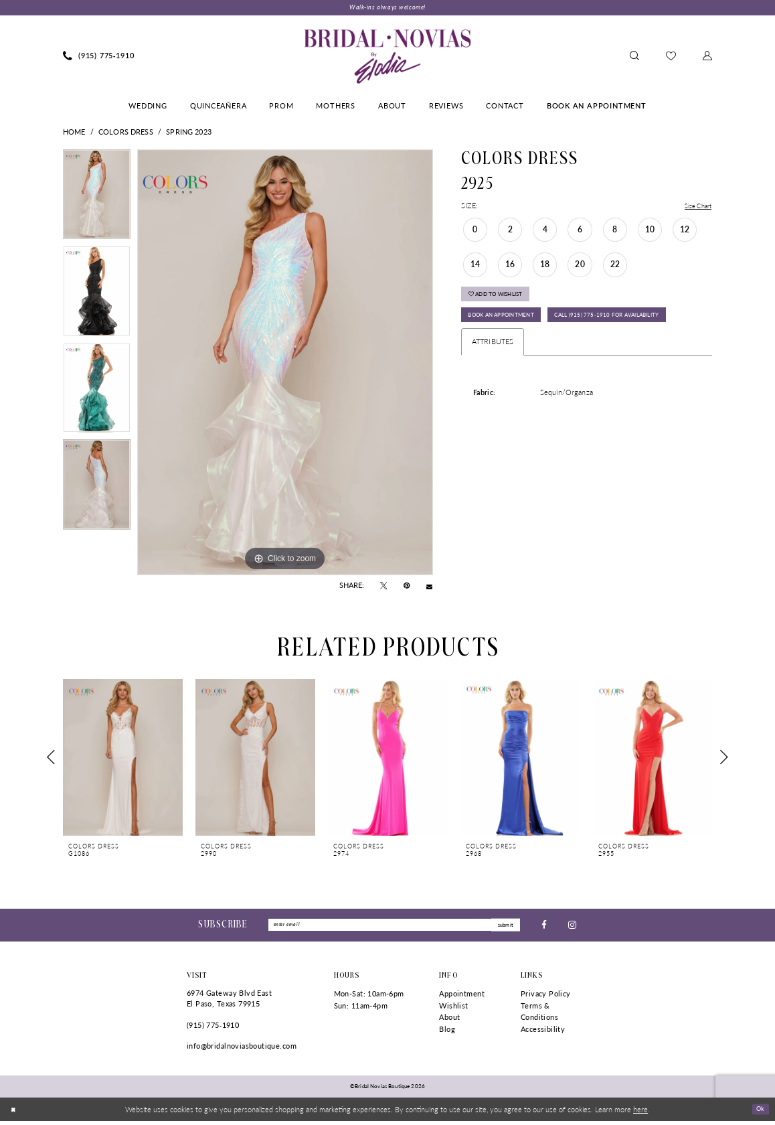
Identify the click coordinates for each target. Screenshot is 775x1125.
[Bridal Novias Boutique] (387, 57)
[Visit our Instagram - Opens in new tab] (572, 927)
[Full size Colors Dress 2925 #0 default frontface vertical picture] (285, 363)
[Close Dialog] (14, 1113)
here (640, 1113)
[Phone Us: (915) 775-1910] (99, 57)
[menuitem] (99, 57)
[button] (707, 57)
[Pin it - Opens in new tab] (406, 587)
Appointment (462, 997)
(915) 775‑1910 (213, 1028)
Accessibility (543, 1033)
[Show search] (634, 57)
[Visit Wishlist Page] (671, 57)
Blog (447, 1033)
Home (74, 133)
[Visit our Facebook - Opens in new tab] (544, 927)
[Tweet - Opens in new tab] (383, 587)
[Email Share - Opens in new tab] (429, 587)
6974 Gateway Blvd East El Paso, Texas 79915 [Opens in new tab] (229, 1002)
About (449, 1021)
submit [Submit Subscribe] (503, 927)
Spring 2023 (188, 133)
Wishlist (453, 1009)
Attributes (492, 377)
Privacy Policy (546, 997)
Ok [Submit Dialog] (759, 1112)
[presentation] (123, 758)
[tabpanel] (97, 199)
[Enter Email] (394, 927)
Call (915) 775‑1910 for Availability (535, 349)
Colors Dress (125, 133)
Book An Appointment (512, 324)
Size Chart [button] (695, 207)
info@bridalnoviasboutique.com (241, 1050)
